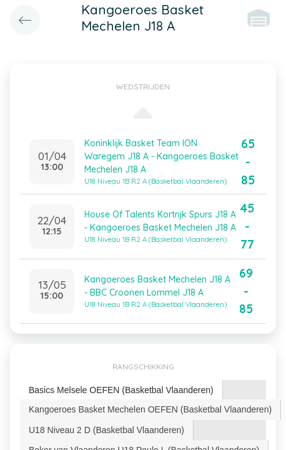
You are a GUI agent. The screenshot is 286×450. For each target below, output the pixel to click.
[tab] (121, 390)
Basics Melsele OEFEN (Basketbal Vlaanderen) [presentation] (121, 390)
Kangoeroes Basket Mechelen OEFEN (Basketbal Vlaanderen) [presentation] (150, 409)
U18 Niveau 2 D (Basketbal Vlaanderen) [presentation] (106, 430)
